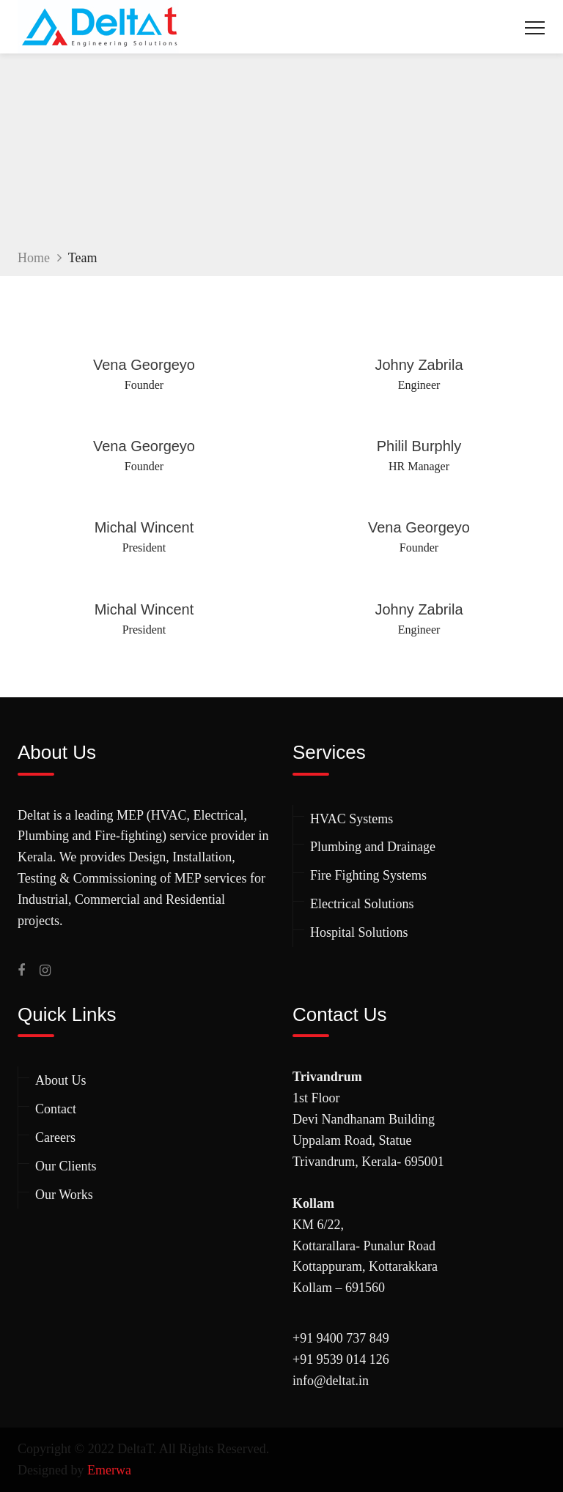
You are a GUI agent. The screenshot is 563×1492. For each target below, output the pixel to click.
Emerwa (109, 1470)
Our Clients (66, 1166)
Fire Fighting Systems (368, 875)
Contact (55, 1109)
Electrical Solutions (361, 904)
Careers (55, 1137)
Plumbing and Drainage (372, 846)
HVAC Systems (351, 819)
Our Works (64, 1194)
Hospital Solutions (359, 932)
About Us (61, 1080)
